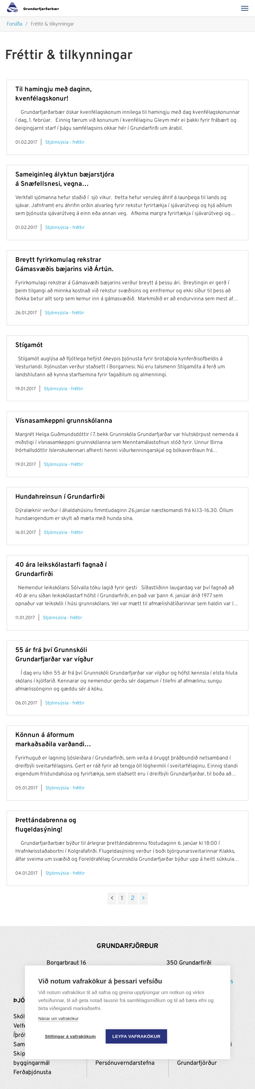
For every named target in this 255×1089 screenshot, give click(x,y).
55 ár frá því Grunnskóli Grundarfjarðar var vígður (54, 655)
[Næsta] (143, 899)
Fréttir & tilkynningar (52, 24)
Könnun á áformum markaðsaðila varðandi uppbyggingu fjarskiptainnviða (61, 740)
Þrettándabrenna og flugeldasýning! (45, 825)
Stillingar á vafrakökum (70, 1036)
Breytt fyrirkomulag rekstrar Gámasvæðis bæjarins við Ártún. (64, 265)
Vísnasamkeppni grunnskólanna (63, 421)
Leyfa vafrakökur (136, 1036)
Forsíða (14, 24)
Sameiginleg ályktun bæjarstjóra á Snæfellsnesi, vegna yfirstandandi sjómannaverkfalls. (64, 180)
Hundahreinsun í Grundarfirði (60, 497)
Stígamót (29, 345)
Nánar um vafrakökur (58, 1018)
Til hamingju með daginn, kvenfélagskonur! (53, 94)
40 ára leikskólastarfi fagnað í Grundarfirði (61, 570)
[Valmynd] (246, 8)
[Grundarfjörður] (35, 8)
